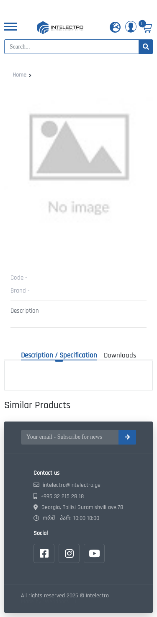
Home (19, 75)
